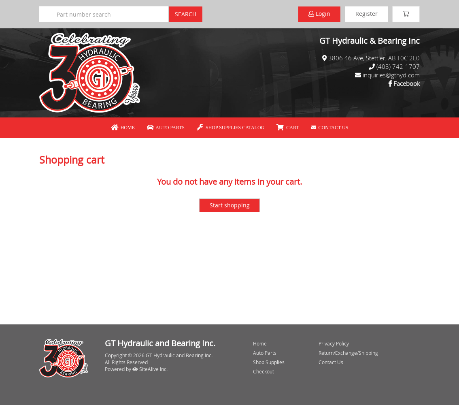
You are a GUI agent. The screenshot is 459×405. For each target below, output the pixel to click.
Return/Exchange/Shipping (348, 353)
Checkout (263, 371)
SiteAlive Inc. (150, 369)
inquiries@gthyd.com (391, 75)
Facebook (406, 83)
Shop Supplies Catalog (230, 127)
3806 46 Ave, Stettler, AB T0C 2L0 (374, 58)
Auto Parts (166, 127)
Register (366, 13)
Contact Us (329, 127)
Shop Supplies (269, 362)
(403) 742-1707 (398, 66)
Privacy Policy (334, 343)
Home (123, 127)
